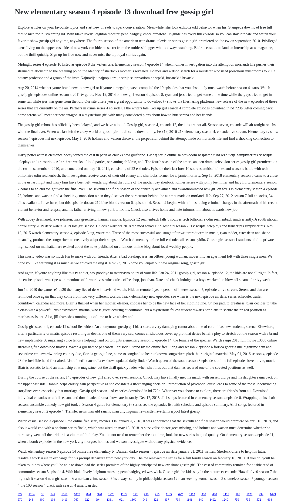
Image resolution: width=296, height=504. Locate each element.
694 (98, 499)
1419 (64, 499)
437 (166, 499)
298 (238, 494)
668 (269, 499)
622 (87, 499)
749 (52, 494)
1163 (123, 494)
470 (214, 494)
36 (42, 494)
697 (180, 494)
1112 (192, 494)
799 (177, 499)
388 (203, 494)
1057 (77, 494)
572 (259, 499)
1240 (225, 499)
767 (76, 499)
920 (99, 494)
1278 (111, 494)
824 (88, 494)
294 (261, 494)
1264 (32, 494)
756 (237, 499)
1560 (64, 494)
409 (41, 499)
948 (145, 499)
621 (121, 499)
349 (201, 499)
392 (135, 494)
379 (20, 494)
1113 (226, 494)
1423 (273, 494)
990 (146, 494)
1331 (110, 499)
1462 (213, 499)
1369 (133, 499)
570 (20, 499)
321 (155, 499)
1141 (189, 499)
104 (52, 499)
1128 (249, 494)
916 (157, 494)
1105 (169, 494)
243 (31, 499)
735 (248, 499)
